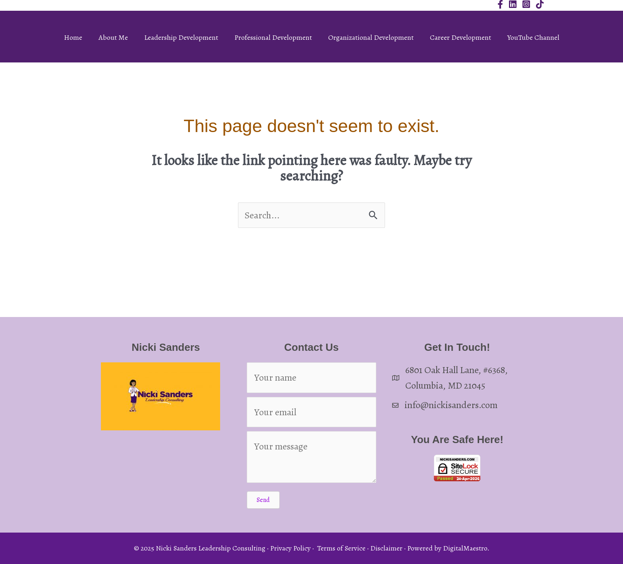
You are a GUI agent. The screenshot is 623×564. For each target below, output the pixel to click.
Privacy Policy (290, 548)
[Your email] (312, 412)
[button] (263, 500)
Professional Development (273, 37)
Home (73, 37)
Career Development (460, 37)
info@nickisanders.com (450, 405)
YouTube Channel (533, 37)
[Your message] (312, 457)
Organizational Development (371, 37)
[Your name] (312, 377)
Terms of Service (341, 548)
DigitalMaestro (465, 548)
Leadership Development (181, 37)
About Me (113, 37)
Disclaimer (386, 548)
